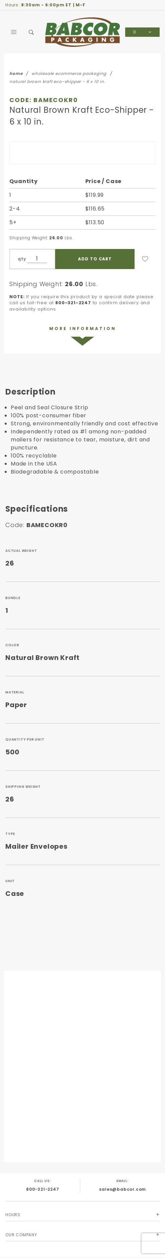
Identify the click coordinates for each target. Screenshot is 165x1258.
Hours (12, 1215)
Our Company (21, 1235)
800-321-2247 (42, 1189)
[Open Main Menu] (14, 32)
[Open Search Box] (31, 32)
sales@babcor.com (122, 1189)
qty (22, 259)
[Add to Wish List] (145, 259)
